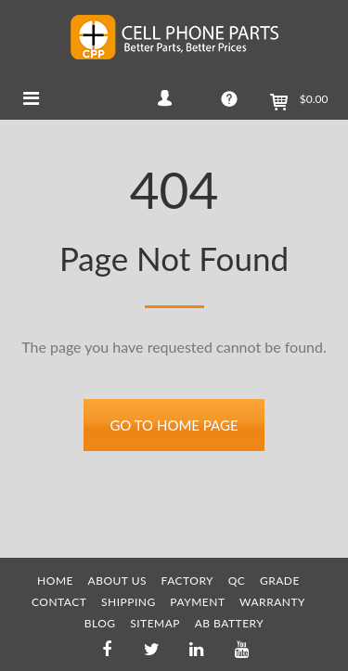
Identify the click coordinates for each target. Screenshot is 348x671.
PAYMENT (197, 602)
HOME (55, 580)
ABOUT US (117, 580)
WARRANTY (272, 602)
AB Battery (229, 623)
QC (237, 580)
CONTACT (59, 602)
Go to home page (174, 425)
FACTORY (187, 580)
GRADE (280, 580)
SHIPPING (128, 602)
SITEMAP (155, 623)
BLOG (100, 623)
